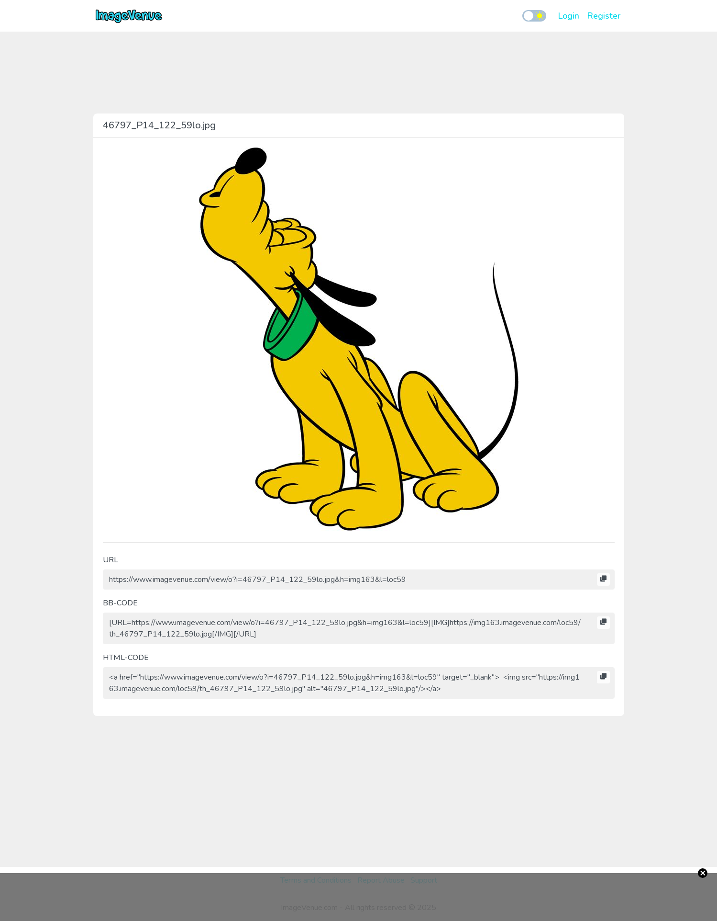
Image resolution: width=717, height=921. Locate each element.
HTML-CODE (126, 657)
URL (110, 560)
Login (568, 16)
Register (603, 16)
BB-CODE (120, 603)
